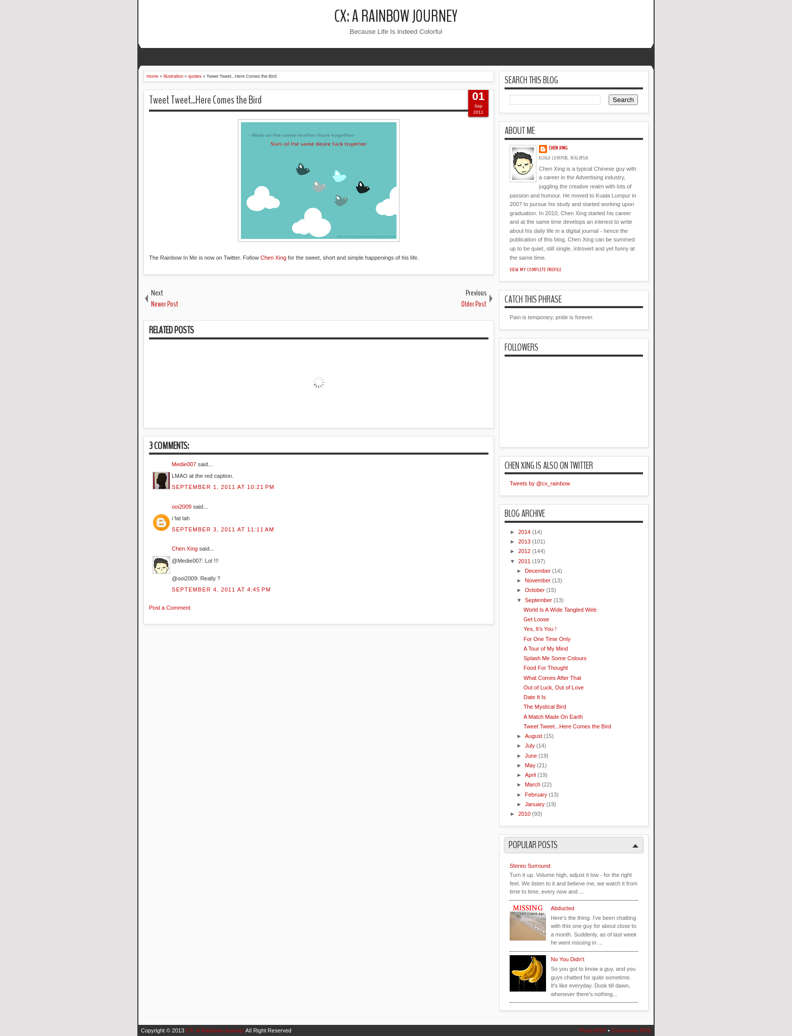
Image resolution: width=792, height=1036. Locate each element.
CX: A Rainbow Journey (396, 16)
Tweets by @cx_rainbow (540, 483)
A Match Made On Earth (552, 717)
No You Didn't (567, 959)
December (538, 571)
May (530, 765)
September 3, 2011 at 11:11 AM (223, 529)
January (534, 804)
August (533, 736)
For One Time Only (546, 639)
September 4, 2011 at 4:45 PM (221, 589)
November (538, 580)
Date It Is (534, 697)
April (530, 775)
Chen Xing (273, 258)
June (531, 756)
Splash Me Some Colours (554, 658)
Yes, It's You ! (539, 629)
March (532, 784)
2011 (524, 561)
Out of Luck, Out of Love (553, 687)
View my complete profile (536, 269)
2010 (524, 814)
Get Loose (536, 619)
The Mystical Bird (544, 707)
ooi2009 (181, 507)
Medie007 (184, 464)
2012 (524, 551)
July (530, 746)
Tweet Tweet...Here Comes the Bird (205, 100)
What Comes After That (552, 678)
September (538, 600)
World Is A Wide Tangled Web (559, 610)
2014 (524, 532)
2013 (524, 541)
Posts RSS (592, 1030)
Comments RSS (631, 1030)
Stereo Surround (530, 866)
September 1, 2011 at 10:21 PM (223, 487)
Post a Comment (169, 608)
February (536, 795)
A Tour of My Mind (545, 649)
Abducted (562, 908)
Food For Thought (545, 668)
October (534, 590)
